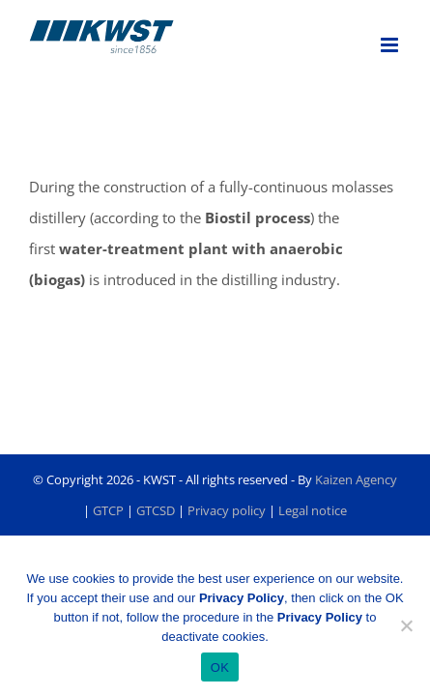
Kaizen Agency (356, 527)
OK (220, 667)
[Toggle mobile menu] (391, 45)
